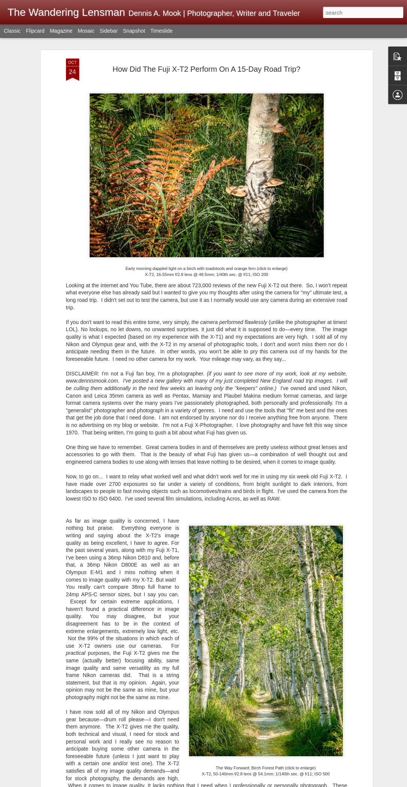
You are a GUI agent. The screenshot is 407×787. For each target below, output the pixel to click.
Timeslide (161, 31)
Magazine (61, 31)
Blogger (322, 783)
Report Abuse (343, 783)
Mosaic (86, 31)
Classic (12, 31)
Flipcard (35, 31)
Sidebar (109, 31)
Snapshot (134, 31)
